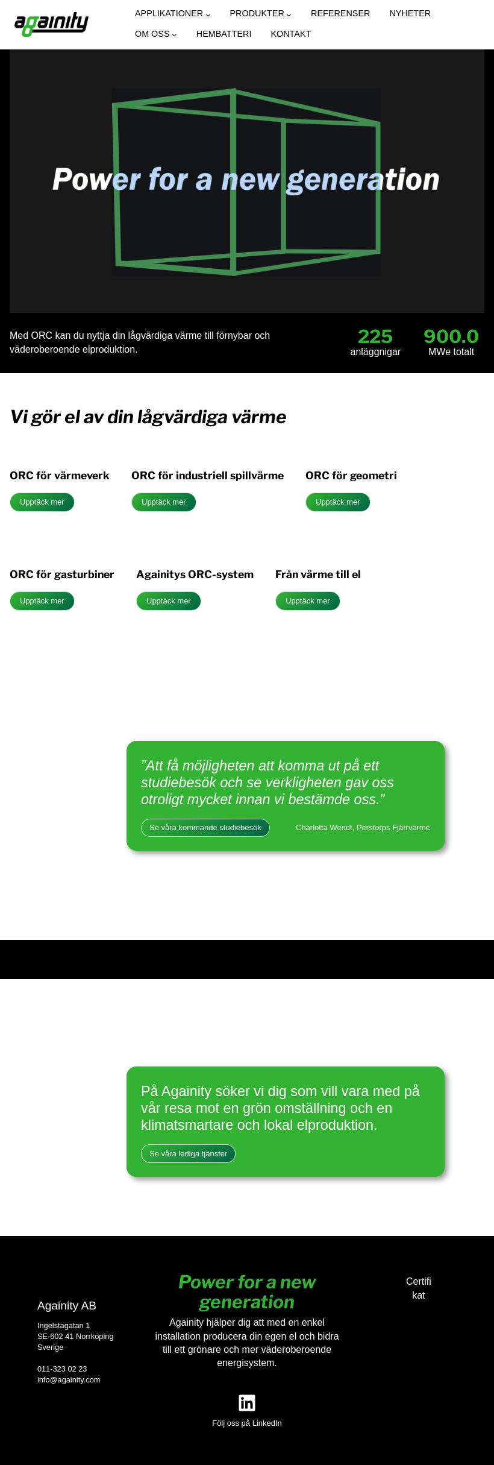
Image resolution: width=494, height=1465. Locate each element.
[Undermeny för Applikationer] (208, 14)
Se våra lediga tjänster (188, 1153)
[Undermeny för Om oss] (174, 34)
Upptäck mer (42, 501)
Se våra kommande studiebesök (205, 827)
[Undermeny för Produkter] (289, 14)
